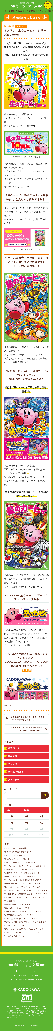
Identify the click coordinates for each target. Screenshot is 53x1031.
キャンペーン (14, 763)
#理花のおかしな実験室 (30, 879)
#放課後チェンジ (25, 893)
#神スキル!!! (36, 886)
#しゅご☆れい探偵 (12, 918)
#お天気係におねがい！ (14, 915)
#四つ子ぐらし (10, 848)
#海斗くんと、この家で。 (15, 929)
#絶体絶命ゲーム (11, 883)
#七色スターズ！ (30, 918)
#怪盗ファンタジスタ (30, 872)
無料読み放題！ (16, 771)
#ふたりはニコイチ (12, 932)
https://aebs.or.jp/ (14, 1017)
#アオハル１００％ (31, 932)
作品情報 (12, 756)
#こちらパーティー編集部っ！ (32, 865)
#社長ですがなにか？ (13, 876)
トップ (3, 11)
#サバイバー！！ (11, 869)
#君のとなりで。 (38, 897)
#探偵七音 (37, 911)
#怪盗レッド (30, 862)
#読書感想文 (24, 922)
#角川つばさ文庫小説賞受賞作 (17, 851)
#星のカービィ (10, 705)
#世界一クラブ (39, 883)
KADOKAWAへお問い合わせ (26, 975)
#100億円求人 (10, 893)
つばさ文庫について (26, 971)
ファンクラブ (14, 779)
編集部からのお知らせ (17, 11)
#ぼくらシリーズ (11, 886)
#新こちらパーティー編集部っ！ (18, 858)
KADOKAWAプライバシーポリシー (26, 979)
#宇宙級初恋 (9, 901)
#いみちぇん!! (31, 876)
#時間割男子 (24, 848)
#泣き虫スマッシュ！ (13, 908)
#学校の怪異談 (40, 893)
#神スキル (31, 915)
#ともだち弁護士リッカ (14, 936)
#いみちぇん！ (10, 865)
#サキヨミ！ (9, 897)
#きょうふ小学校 (38, 922)
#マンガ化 (25, 886)
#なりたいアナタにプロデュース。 (19, 890)
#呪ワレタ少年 (10, 922)
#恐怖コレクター (11, 872)
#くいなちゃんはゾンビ (14, 925)
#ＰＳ (27, 908)
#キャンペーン (23, 897)
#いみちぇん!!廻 (11, 879)
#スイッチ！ (41, 890)
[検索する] (45, 795)
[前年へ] (8, 810)
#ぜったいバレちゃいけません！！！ (20, 904)
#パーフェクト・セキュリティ (17, 911)
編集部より (33, 11)
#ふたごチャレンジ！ (13, 862)
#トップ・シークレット (14, 855)
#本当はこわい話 (36, 929)
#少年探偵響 (26, 883)
